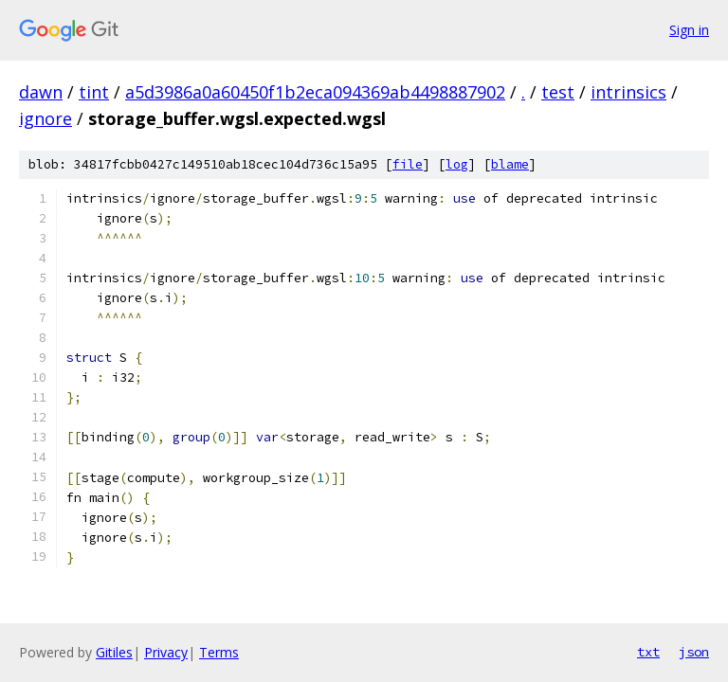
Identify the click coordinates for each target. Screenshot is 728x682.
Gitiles (114, 652)
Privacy (166, 652)
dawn (41, 92)
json (694, 651)
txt (648, 651)
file (407, 164)
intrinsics (628, 92)
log (457, 164)
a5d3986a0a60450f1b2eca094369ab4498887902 (315, 92)
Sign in (689, 30)
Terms (219, 652)
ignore (45, 118)
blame (510, 164)
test (557, 92)
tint (94, 92)
